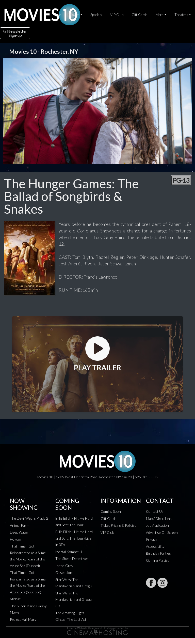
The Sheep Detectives (72, 558)
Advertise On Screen (162, 532)
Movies (74, 15)
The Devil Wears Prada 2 (29, 518)
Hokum (15, 539)
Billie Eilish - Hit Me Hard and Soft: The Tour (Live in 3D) (74, 538)
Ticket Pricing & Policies (118, 525)
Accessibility (155, 546)
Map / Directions (159, 518)
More (159, 15)
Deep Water (19, 532)
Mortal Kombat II (68, 552)
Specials (96, 15)
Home (57, 15)
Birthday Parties (158, 553)
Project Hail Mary (23, 619)
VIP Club (116, 15)
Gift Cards (140, 15)
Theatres (181, 15)
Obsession (63, 572)
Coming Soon (111, 511)
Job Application (157, 525)
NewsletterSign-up (15, 33)
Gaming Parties (157, 560)
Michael (16, 599)
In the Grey (64, 565)
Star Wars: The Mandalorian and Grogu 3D (73, 599)
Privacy (151, 539)
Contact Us (155, 511)
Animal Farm (19, 525)
